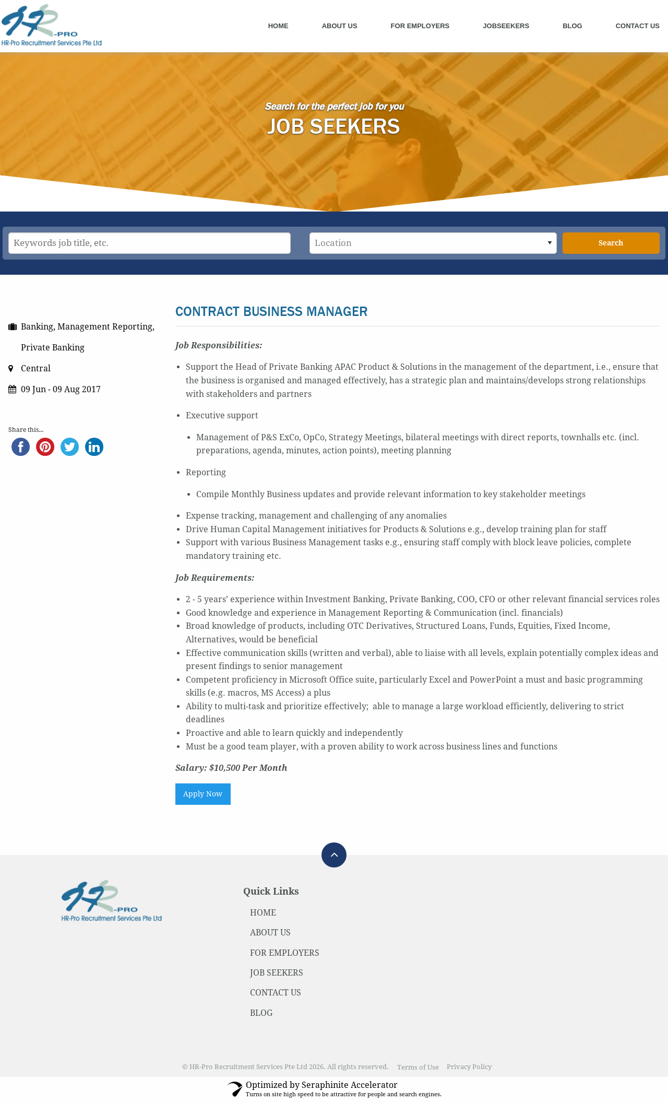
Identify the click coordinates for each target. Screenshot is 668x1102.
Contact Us (638, 26)
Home (278, 26)
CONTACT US (275, 993)
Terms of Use (418, 1067)
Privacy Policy (469, 1067)
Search (611, 243)
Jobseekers (506, 26)
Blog (572, 26)
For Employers (420, 26)
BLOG (261, 1013)
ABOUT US (270, 932)
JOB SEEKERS (276, 973)
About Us (339, 26)
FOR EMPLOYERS (284, 953)
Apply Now (202, 794)
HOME (263, 913)
